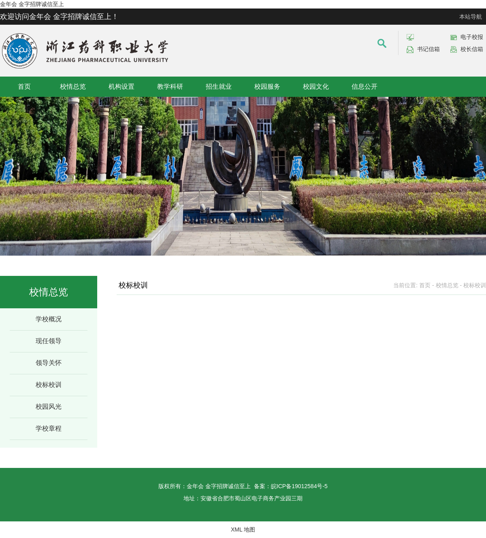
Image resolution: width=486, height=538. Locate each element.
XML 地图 (243, 529)
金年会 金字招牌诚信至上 (32, 4)
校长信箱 (471, 49)
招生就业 (219, 86)
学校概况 (49, 319)
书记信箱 (428, 49)
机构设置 (121, 86)
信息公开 (364, 86)
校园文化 (316, 86)
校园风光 (49, 406)
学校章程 (49, 428)
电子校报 (471, 37)
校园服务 (267, 86)
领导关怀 (49, 362)
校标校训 (49, 384)
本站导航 (470, 16)
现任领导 (49, 340)
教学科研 (170, 86)
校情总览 (73, 86)
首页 (24, 86)
